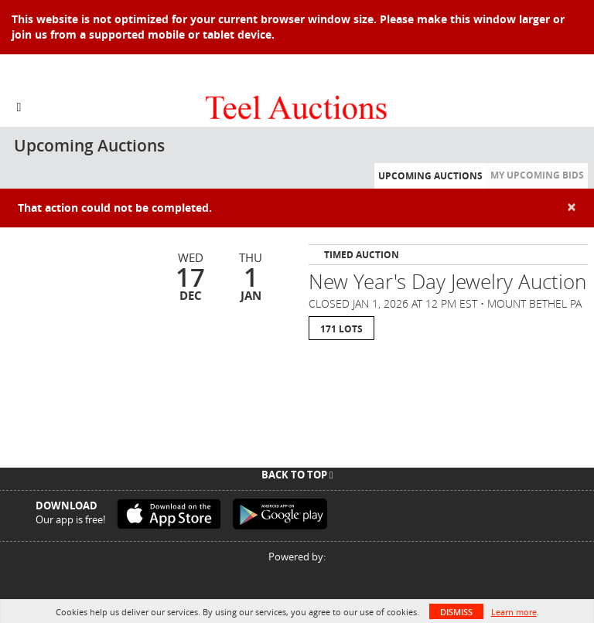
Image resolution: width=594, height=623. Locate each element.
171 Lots (341, 328)
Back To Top (297, 475)
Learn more (514, 612)
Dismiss (456, 612)
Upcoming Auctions (430, 175)
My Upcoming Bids (537, 175)
